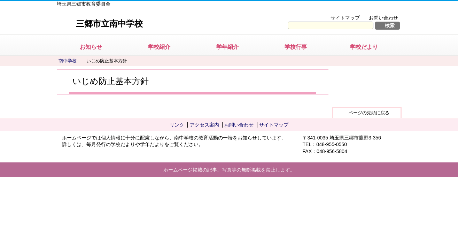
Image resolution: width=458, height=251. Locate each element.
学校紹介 (159, 47)
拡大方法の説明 (379, 9)
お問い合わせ (383, 18)
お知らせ (91, 47)
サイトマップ (345, 18)
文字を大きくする (331, 9)
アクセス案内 (204, 125)
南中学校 (68, 60)
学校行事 (296, 47)
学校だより (364, 47)
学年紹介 (227, 47)
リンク (177, 125)
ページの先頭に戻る (369, 112)
